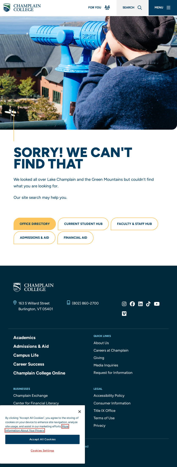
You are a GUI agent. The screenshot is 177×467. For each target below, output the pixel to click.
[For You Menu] (95, 8)
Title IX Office (104, 410)
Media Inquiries (106, 365)
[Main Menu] (162, 8)
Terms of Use (104, 417)
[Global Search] (130, 8)
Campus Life (26, 355)
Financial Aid (75, 238)
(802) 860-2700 (85, 303)
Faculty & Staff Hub (134, 224)
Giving (99, 358)
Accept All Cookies (42, 439)
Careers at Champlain (111, 350)
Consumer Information (112, 402)
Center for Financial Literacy (36, 402)
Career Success (29, 363)
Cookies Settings (42, 450)
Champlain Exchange (30, 395)
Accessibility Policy (109, 395)
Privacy (99, 425)
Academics (24, 337)
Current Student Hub (83, 224)
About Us (101, 343)
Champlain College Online (39, 372)
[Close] (79, 411)
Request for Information (113, 372)
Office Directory (35, 224)
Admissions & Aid (34, 238)
